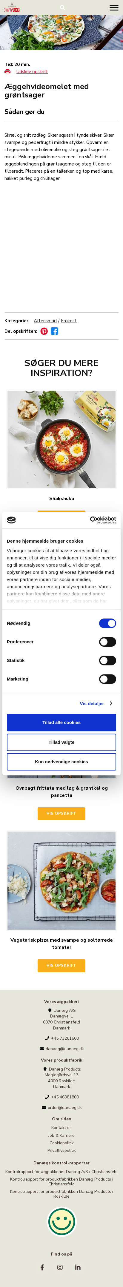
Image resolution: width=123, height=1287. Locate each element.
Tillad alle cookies (61, 722)
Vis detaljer (92, 703)
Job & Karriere (61, 1135)
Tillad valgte (61, 742)
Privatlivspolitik (61, 1150)
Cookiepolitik (62, 1143)
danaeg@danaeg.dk (61, 1049)
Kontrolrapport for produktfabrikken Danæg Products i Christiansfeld (61, 1181)
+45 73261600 (61, 1038)
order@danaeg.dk (61, 1107)
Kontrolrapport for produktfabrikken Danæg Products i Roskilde (61, 1194)
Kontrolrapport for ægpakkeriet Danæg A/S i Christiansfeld (61, 1172)
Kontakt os (61, 1128)
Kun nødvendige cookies (61, 761)
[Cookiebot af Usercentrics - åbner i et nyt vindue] (90, 520)
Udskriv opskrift (32, 72)
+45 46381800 (61, 1097)
